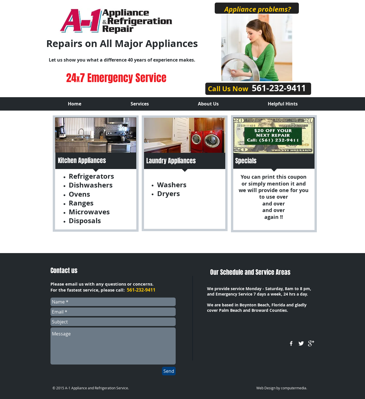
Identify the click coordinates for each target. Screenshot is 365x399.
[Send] (169, 371)
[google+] (311, 343)
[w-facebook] (291, 343)
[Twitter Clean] (301, 343)
